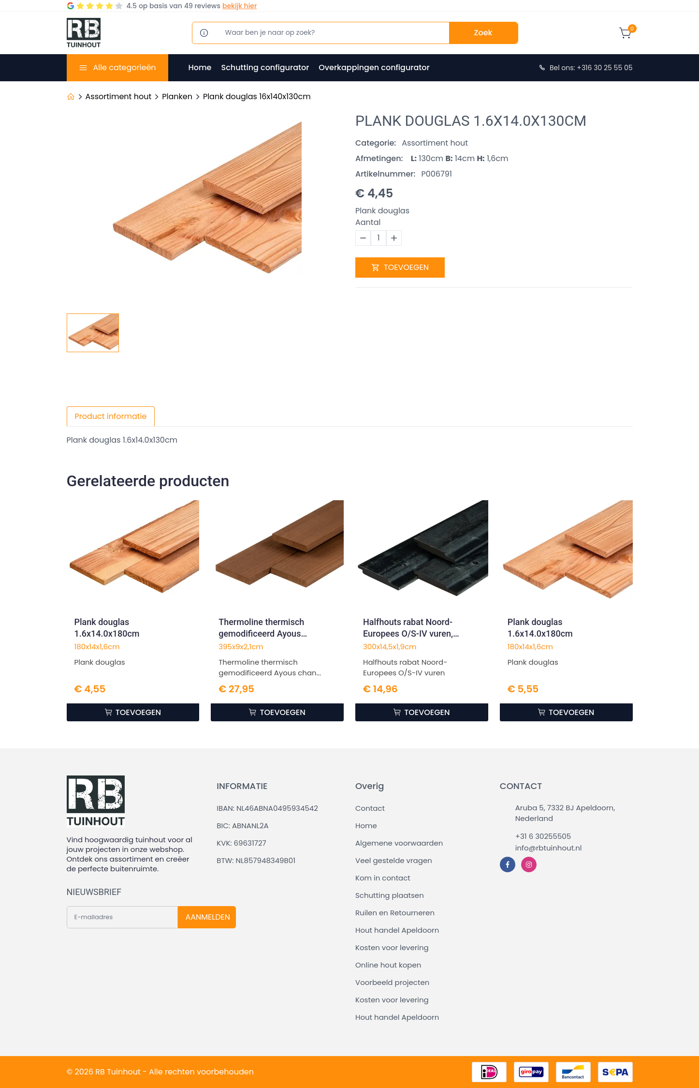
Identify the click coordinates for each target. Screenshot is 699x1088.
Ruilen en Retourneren (395, 913)
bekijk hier (239, 6)
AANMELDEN (208, 917)
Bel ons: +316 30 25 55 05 (585, 68)
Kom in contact (382, 878)
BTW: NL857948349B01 (256, 860)
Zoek (483, 32)
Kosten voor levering (392, 947)
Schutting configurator (265, 67)
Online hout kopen (388, 965)
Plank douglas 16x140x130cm (257, 96)
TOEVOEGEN (400, 267)
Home (200, 67)
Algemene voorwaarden (399, 843)
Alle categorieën (124, 67)
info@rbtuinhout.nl (548, 848)
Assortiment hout (119, 96)
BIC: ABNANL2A (242, 825)
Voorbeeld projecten (392, 982)
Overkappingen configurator (374, 67)
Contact (370, 808)
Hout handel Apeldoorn (397, 930)
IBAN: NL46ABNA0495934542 (267, 808)
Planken (177, 96)
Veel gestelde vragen (393, 860)
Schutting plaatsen (389, 895)
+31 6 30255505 (543, 836)
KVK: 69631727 (241, 843)
